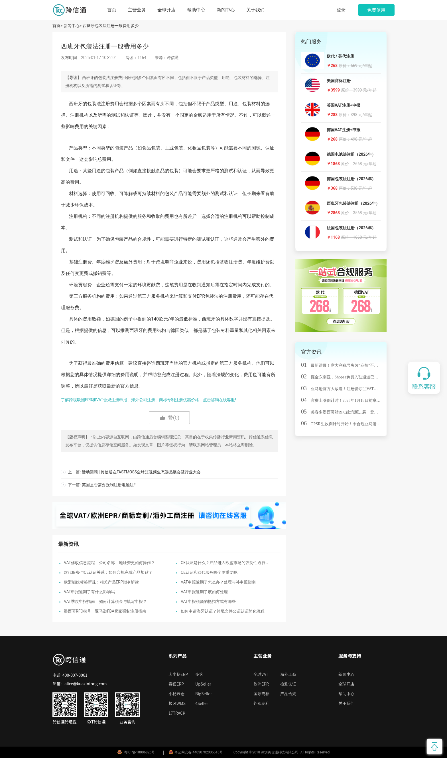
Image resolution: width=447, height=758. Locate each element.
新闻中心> (73, 25)
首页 (111, 10)
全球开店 (166, 10)
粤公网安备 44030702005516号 (196, 752)
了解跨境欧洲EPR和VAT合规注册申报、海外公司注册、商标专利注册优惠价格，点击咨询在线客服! (148, 400)
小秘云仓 (176, 693)
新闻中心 (226, 10)
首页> (58, 25)
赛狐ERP (176, 684)
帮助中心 (196, 10)
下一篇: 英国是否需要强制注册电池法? (101, 485)
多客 (199, 674)
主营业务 (137, 10)
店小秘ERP (178, 674)
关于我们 (255, 10)
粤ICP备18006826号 (139, 752)
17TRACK (176, 713)
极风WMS (177, 703)
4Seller (201, 703)
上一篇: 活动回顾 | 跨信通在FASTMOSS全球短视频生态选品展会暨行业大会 (134, 472)
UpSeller (203, 684)
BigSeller (203, 693)
